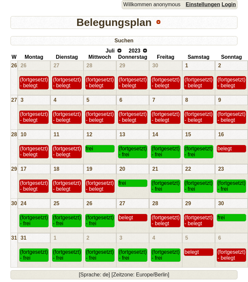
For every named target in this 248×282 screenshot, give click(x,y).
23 (221, 169)
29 (122, 65)
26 (14, 65)
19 (90, 169)
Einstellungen (203, 4)
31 (14, 238)
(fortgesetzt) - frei (133, 151)
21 (155, 169)
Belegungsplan (114, 22)
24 (24, 203)
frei (89, 148)
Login (228, 4)
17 (24, 169)
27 (56, 65)
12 (90, 134)
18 (56, 169)
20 (122, 169)
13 (122, 134)
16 (221, 134)
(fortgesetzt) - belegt (34, 82)
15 (188, 134)
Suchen (124, 40)
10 (24, 134)
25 (56, 203)
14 (155, 134)
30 (155, 65)
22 (188, 169)
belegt (224, 148)
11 (56, 134)
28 (90, 65)
